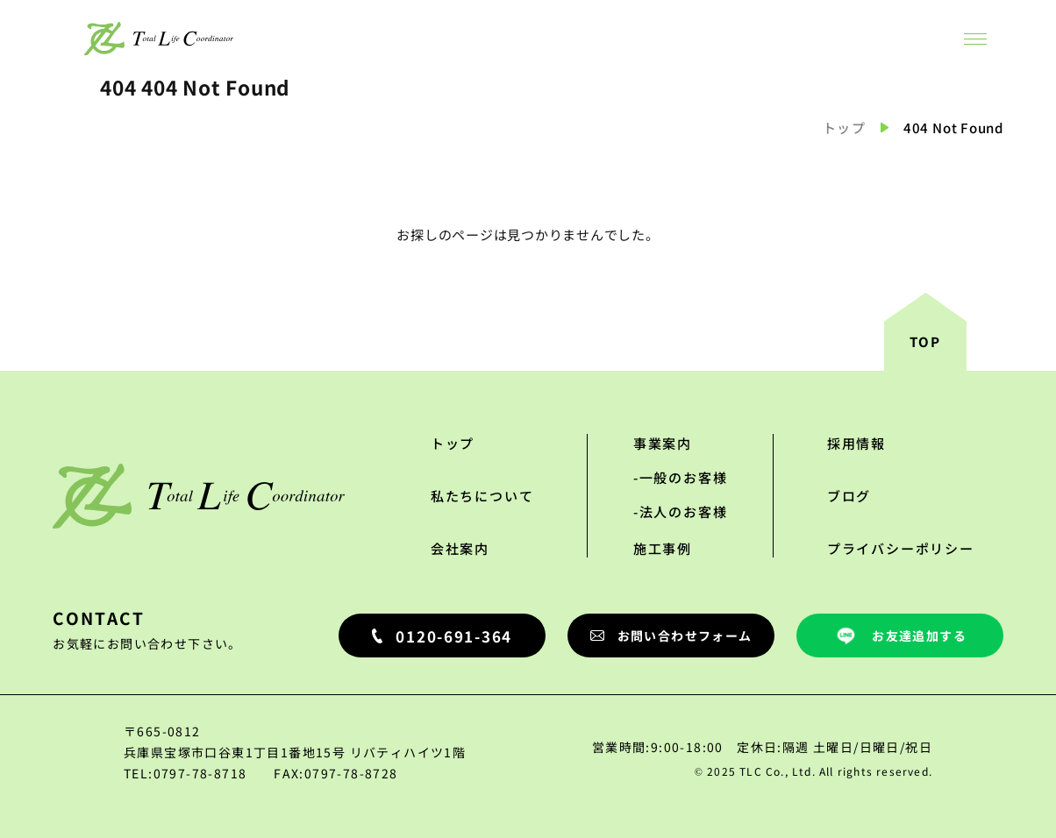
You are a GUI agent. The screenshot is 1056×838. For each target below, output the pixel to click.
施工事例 (662, 548)
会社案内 (460, 548)
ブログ (849, 495)
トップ (845, 127)
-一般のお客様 (680, 477)
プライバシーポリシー (900, 548)
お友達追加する (900, 636)
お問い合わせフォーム (671, 635)
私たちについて (482, 495)
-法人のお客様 (680, 511)
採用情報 (856, 443)
